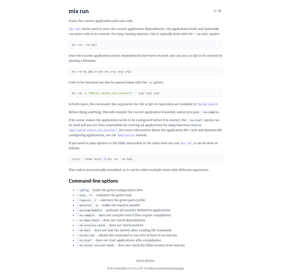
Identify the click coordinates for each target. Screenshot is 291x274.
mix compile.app (13, 56)
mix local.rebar (12, 196)
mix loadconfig (12, 171)
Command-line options (23, 244)
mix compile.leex (13, 71)
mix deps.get (11, 101)
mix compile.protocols (17, 76)
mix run (7, 232)
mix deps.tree (11, 116)
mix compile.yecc (13, 81)
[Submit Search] (5, 5)
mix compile (10, 51)
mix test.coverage (14, 257)
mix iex (7, 166)
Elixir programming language (194, 268)
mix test (8, 252)
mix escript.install (14, 146)
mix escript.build (13, 141)
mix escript (10, 136)
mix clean (9, 41)
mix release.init (12, 226)
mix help (8, 161)
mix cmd (8, 46)
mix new (8, 201)
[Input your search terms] (27, 5)
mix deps (8, 86)
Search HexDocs (173, 260)
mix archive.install (14, 31)
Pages (8, 25)
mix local (8, 181)
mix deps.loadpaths (15, 106)
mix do (7, 131)
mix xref (8, 262)
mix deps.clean (12, 91)
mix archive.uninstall (16, 36)
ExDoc (152, 268)
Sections (11, 238)
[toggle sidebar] (50, 5)
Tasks (39, 25)
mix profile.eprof (13, 211)
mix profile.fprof (13, 216)
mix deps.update (13, 126)
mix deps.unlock (13, 121)
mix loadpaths (12, 176)
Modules (22, 25)
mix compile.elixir (14, 61)
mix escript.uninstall (15, 151)
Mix (18, 14)
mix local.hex (11, 186)
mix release (10, 221)
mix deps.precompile (16, 111)
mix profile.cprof (13, 206)
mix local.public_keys (16, 191)
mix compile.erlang (15, 66)
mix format (10, 156)
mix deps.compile (14, 96)
